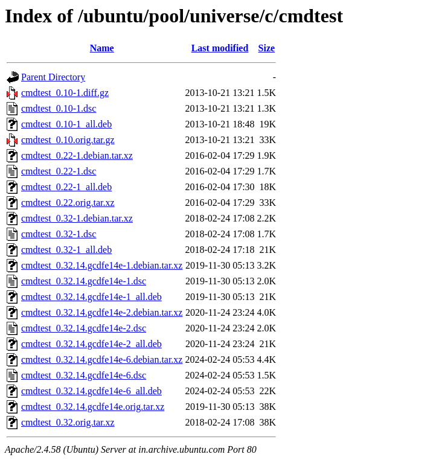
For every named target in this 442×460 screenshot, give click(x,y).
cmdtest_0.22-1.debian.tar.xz (77, 155)
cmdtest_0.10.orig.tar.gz (68, 140)
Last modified (220, 48)
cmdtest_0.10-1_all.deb (66, 124)
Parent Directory (53, 77)
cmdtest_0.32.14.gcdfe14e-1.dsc (83, 281)
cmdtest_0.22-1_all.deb (66, 187)
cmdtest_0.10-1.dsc (58, 108)
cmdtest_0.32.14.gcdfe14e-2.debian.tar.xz (101, 312)
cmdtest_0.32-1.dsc (58, 234)
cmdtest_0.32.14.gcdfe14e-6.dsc (83, 375)
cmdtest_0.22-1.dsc (58, 171)
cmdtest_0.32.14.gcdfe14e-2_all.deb (91, 344)
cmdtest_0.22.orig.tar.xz (68, 202)
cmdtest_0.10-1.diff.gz (65, 93)
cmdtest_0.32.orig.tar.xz (68, 422)
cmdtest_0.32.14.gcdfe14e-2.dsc (83, 328)
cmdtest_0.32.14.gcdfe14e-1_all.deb (91, 297)
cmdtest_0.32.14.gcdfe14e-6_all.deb (91, 391)
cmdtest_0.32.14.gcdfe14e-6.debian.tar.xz (101, 359)
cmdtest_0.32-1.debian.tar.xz (77, 218)
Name (102, 48)
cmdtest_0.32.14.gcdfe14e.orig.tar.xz (92, 406)
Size (266, 48)
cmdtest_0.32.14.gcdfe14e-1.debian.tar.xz (101, 265)
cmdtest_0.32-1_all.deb (66, 249)
